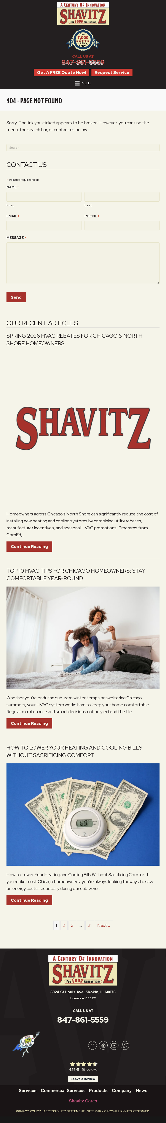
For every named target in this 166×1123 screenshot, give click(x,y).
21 (90, 923)
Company (122, 1088)
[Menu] (83, 83)
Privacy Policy (28, 1109)
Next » (103, 923)
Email (12, 215)
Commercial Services (63, 1088)
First (10, 204)
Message (16, 235)
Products (98, 1088)
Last (88, 204)
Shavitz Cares (83, 1098)
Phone (92, 215)
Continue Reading (29, 544)
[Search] (83, 147)
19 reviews (89, 1067)
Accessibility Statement (64, 1109)
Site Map (94, 1109)
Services (28, 1088)
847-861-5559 (83, 62)
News (141, 1088)
